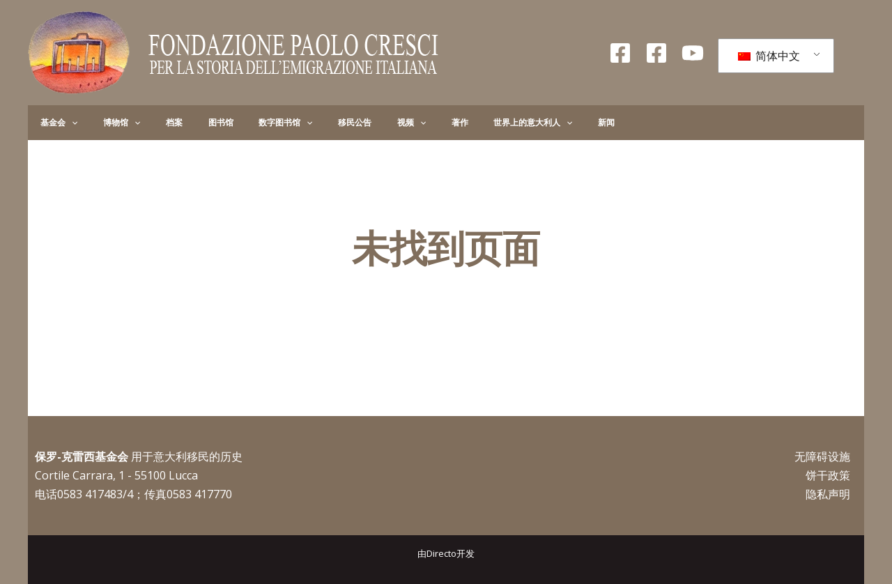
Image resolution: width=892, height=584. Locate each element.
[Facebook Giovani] (656, 53)
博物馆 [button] (104, 122)
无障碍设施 (822, 456)
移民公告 (291, 122)
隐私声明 (828, 494)
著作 (372, 122)
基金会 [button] (53, 122)
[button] (66, 122)
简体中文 (769, 55)
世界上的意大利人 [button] (434, 122)
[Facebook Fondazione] (620, 53)
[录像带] (693, 53)
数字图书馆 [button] (233, 122)
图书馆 (179, 122)
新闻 (496, 122)
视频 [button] (336, 122)
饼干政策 (828, 475)
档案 (145, 122)
